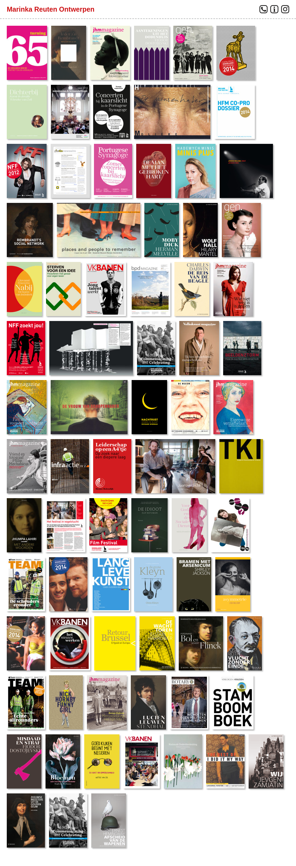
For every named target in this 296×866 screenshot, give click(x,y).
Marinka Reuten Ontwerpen (51, 9)
